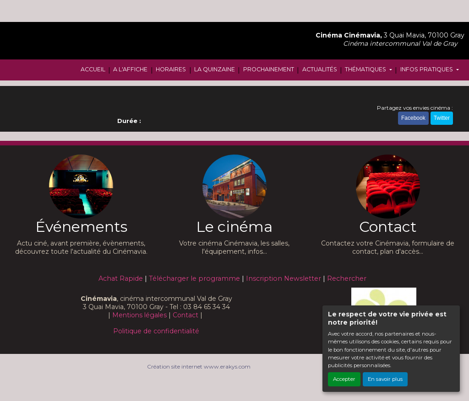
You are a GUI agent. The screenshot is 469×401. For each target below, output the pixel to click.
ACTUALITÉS (319, 69)
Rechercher (346, 278)
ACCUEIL (93, 69)
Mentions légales (139, 315)
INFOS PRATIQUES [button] (427, 69)
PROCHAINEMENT (268, 69)
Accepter (344, 379)
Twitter (442, 118)
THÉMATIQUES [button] (366, 69)
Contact (185, 315)
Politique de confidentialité (156, 331)
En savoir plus (385, 379)
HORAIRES (171, 69)
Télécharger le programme (194, 278)
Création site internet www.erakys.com (199, 366)
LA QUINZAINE (214, 69)
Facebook (413, 118)
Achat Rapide (120, 278)
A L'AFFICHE (130, 69)
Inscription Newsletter (283, 278)
